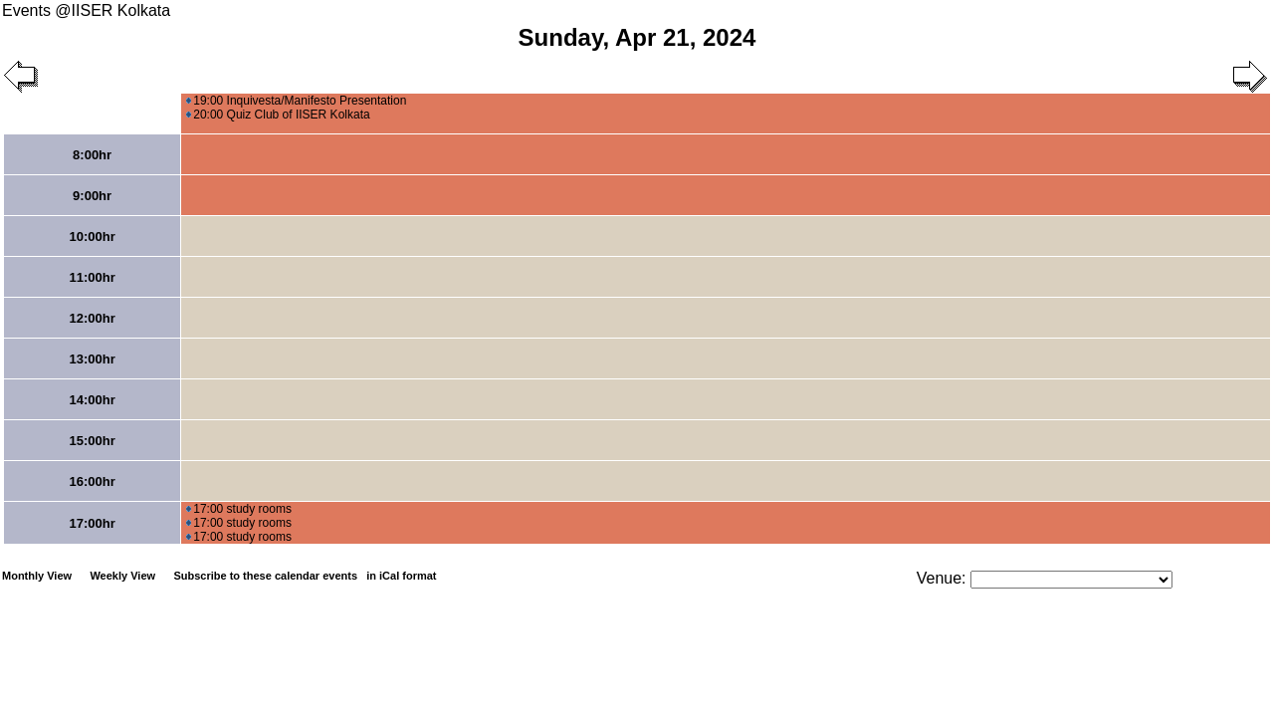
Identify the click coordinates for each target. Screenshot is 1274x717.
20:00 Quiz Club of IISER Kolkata (277, 114)
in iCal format (401, 576)
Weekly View (122, 576)
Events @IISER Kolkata (86, 10)
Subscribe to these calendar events (306, 576)
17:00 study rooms (239, 509)
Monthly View (37, 576)
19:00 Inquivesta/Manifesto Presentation (296, 101)
